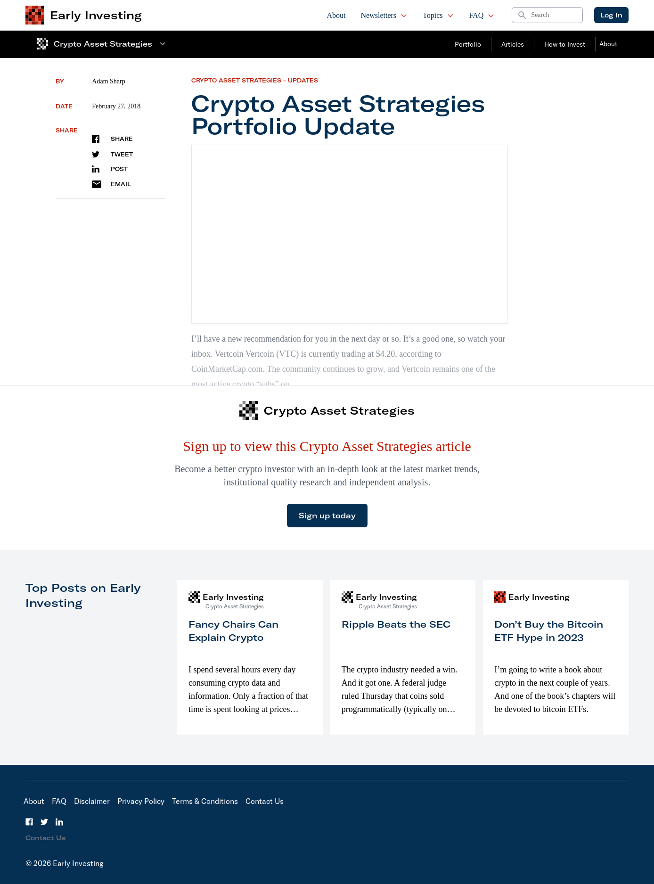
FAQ (482, 15)
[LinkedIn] (59, 822)
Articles (512, 44)
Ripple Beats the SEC (396, 624)
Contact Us (264, 801)
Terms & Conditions (205, 801)
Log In (611, 15)
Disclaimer (92, 801)
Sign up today (327, 515)
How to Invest (564, 44)
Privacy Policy (140, 801)
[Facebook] (29, 822)
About (336, 15)
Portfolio (468, 44)
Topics (438, 15)
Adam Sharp (108, 81)
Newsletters (384, 15)
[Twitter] (44, 822)
